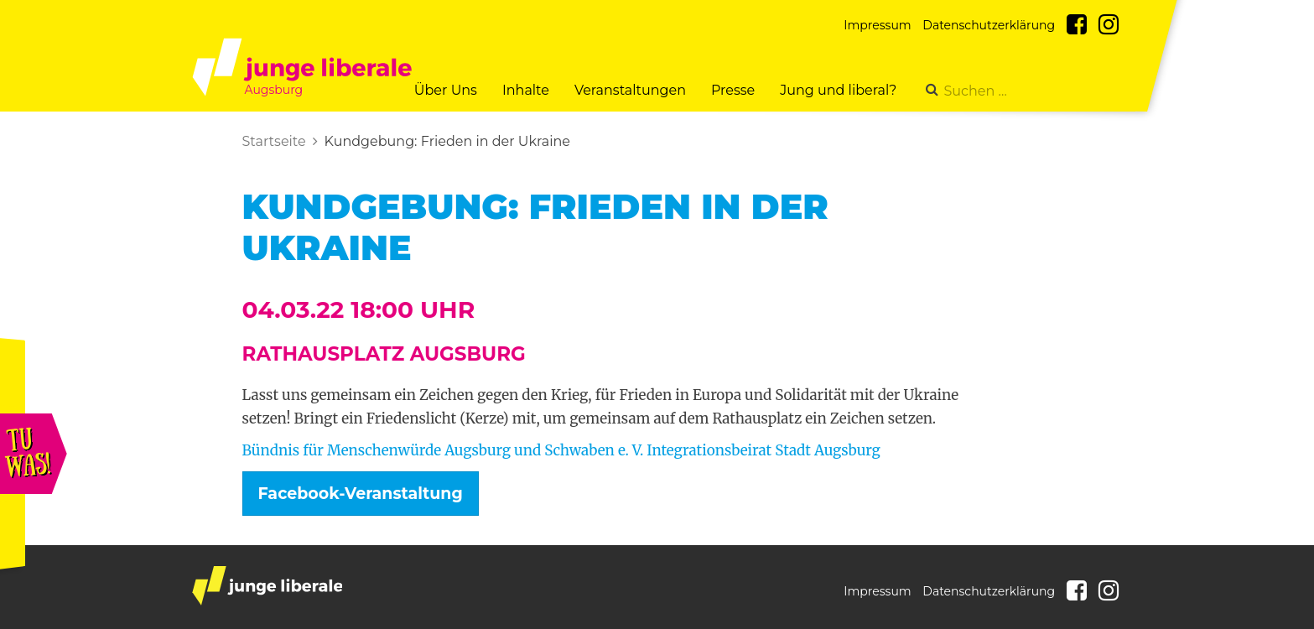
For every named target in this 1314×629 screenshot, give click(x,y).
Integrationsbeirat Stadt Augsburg (763, 450)
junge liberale (267, 586)
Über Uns (445, 90)
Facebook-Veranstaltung (360, 493)
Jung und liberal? (838, 90)
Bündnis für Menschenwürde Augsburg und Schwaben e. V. (443, 450)
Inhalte (525, 90)
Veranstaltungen (630, 90)
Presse (733, 90)
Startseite (274, 141)
